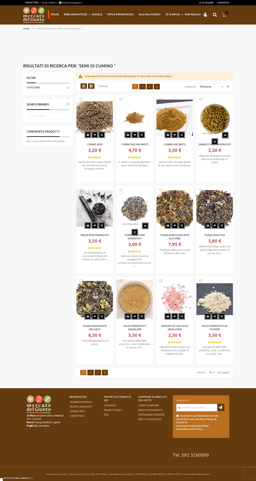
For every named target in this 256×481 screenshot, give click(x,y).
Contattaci (77, 415)
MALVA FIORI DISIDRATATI (95, 235)
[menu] (125, 15)
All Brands (67, 104)
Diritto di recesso (150, 419)
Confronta (223, 3)
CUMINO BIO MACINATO (134, 144)
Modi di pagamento (150, 410)
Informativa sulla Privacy (189, 429)
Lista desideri (206, 3)
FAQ (106, 414)
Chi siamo (110, 405)
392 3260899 (49, 3)
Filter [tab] (31, 77)
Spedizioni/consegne (151, 414)
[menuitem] (54, 15)
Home (26, 29)
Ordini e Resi (77, 411)
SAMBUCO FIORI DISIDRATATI (214, 144)
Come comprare (148, 405)
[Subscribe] (220, 407)
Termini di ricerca (81, 402)
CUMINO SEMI (94, 144)
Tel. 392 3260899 (191, 455)
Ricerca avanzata (81, 406)
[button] (81, 99)
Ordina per (190, 86)
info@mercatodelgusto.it (71, 3)
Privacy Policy (113, 410)
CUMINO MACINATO (175, 144)
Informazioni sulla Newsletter (192, 425)
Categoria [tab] (33, 87)
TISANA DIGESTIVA (214, 235)
